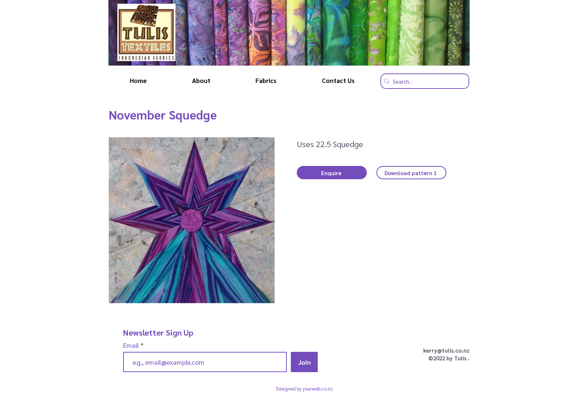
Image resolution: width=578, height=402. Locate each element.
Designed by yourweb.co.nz (304, 388)
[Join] (304, 362)
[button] (332, 172)
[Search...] (423, 81)
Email (131, 345)
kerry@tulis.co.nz (446, 350)
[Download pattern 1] (411, 172)
